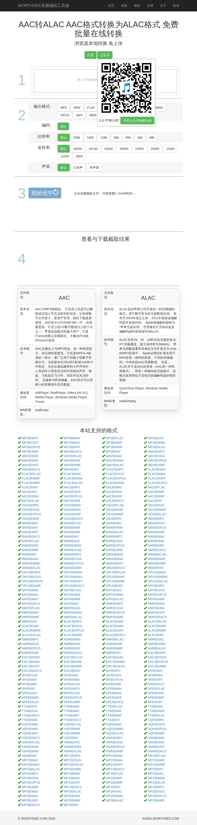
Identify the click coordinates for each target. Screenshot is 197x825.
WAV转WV (71, 469)
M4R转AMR (114, 550)
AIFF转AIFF (30, 599)
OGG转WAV (72, 505)
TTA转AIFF (72, 715)
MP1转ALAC (157, 782)
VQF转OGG (156, 724)
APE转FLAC (156, 688)
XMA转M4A (156, 742)
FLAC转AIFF (157, 478)
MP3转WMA (156, 442)
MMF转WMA (73, 612)
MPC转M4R (156, 760)
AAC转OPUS (73, 496)
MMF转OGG (114, 608)
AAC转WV (155, 501)
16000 (155, 149)
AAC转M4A (114, 492)
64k (140, 137)
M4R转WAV (156, 536)
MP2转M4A (30, 796)
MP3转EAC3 (73, 451)
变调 (150, 5)
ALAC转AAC (30, 626)
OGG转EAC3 (73, 518)
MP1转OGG (30, 778)
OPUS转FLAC (116, 572)
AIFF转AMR (156, 599)
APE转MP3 (72, 688)
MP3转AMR (30, 451)
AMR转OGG (30, 644)
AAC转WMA (30, 496)
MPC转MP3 (72, 755)
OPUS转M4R (115, 577)
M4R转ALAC (73, 550)
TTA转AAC (155, 706)
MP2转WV (71, 805)
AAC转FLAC (156, 487)
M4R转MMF (30, 550)
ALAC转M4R (157, 626)
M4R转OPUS (115, 545)
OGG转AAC (156, 505)
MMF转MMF (30, 617)
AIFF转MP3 (156, 585)
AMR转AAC (156, 639)
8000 (79, 156)
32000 (108, 149)
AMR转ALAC (157, 648)
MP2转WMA (114, 796)
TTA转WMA (156, 711)
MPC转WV (155, 769)
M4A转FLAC (73, 523)
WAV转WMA (114, 460)
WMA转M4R (156, 559)
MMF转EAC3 (157, 617)
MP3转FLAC (114, 438)
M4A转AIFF (30, 532)
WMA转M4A (114, 559)
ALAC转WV (156, 635)
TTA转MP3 (29, 706)
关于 (163, 5)
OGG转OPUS (31, 514)
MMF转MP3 (114, 603)
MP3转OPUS (31, 447)
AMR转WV (113, 653)
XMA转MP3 (114, 738)
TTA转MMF (114, 715)
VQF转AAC (114, 724)
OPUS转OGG (31, 577)
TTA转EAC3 (72, 720)
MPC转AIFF (114, 764)
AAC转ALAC (30, 501)
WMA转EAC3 (115, 568)
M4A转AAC (114, 523)
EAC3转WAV (31, 657)
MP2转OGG (156, 791)
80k (128, 137)
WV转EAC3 (156, 684)
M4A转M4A (30, 527)
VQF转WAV (30, 724)
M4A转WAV (30, 523)
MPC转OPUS (73, 764)
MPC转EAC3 (115, 769)
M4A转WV (71, 536)
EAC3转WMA (115, 662)
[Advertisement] (99, 220)
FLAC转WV (30, 487)
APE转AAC (30, 693)
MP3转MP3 (30, 438)
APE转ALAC (30, 702)
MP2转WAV (30, 791)
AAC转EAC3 (114, 501)
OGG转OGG (30, 509)
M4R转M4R (30, 545)
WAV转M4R (72, 460)
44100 (93, 149)
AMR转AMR (30, 653)
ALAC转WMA (31, 630)
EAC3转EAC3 (31, 670)
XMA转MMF (30, 751)
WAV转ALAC (115, 465)
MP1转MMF (114, 782)
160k (90, 137)
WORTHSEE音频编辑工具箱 (43, 5)
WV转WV (28, 688)
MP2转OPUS (157, 796)
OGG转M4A (72, 509)
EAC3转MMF (73, 666)
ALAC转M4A (114, 626)
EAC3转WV (72, 670)
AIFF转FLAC (73, 590)
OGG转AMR (30, 518)
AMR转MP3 (30, 639)
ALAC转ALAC (31, 635)
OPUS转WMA (158, 577)
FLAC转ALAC (73, 483)
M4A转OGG (156, 523)
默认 (64, 137)
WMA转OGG (73, 559)
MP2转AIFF (30, 800)
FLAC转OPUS (116, 478)
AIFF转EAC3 (31, 603)
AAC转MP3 (72, 487)
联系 (176, 5)
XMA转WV (29, 755)
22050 (139, 149)
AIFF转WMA (114, 594)
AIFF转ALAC (115, 599)
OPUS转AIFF (73, 581)
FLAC (91, 107)
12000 (170, 149)
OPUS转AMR (31, 585)
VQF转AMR (156, 733)
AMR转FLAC (115, 639)
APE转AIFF (114, 697)
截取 (137, 5)
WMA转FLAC (157, 554)
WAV (77, 107)
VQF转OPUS (157, 729)
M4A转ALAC (114, 532)
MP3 (64, 107)
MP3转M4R (114, 442)
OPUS (65, 115)
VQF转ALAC (114, 733)
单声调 (94, 167)
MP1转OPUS (31, 782)
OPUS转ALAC (158, 581)
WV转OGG (113, 675)
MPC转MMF (156, 764)
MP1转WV (113, 787)
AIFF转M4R (72, 594)
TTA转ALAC (156, 715)
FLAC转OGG (115, 474)
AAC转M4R (156, 492)
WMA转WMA (31, 563)
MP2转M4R (72, 796)
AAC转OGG (72, 492)
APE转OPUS (73, 697)
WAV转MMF (72, 465)
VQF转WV (71, 738)
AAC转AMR (72, 501)
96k (116, 137)
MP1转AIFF (72, 782)
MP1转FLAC (114, 773)
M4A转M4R (72, 527)
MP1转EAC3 (73, 787)
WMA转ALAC (31, 568)
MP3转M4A (72, 442)
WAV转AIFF (30, 465)
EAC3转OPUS (158, 662)
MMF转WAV (156, 603)
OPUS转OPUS (32, 581)
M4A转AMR (156, 532)
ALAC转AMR (73, 635)
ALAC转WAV (115, 621)
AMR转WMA (156, 644)
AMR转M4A (72, 644)
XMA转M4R (30, 747)
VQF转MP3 (156, 720)
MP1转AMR (30, 787)
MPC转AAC (30, 760)
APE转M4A (114, 693)
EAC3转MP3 (157, 653)
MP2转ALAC (114, 800)
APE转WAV (114, 688)
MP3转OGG (30, 442)
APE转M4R (156, 693)
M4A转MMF (72, 532)
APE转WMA (30, 697)
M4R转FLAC (30, 541)
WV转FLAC (30, 675)
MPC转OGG (72, 760)
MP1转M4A (72, 778)
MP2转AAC (114, 791)
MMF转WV (29, 621)
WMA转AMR (73, 568)
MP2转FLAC (73, 791)
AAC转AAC (30, 492)
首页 (111, 5)
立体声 (78, 167)
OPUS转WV (114, 585)
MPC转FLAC (157, 755)
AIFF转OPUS (157, 594)
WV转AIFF (155, 679)
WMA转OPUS (74, 563)
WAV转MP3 (156, 451)
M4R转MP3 (114, 536)
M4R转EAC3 (157, 550)
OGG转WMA (157, 509)
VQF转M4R (72, 729)
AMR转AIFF (72, 648)
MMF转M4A (156, 608)
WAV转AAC (114, 456)
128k (103, 137)
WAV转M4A (30, 460)
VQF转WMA (114, 729)
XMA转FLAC (31, 742)
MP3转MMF (114, 447)
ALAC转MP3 (72, 621)
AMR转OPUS (31, 648)
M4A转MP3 (156, 518)
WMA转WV (156, 568)
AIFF (79, 115)
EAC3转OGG (157, 657)
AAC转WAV (114, 487)
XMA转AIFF (156, 747)
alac (63, 126)
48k (151, 137)
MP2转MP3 (156, 787)
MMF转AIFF (156, 612)
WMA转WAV (114, 554)
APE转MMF (156, 697)
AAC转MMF (156, 496)
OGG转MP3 (30, 505)
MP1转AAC (156, 773)
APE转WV (155, 702)
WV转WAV (155, 670)
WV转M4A (155, 675)
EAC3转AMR (157, 666)
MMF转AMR (114, 617)
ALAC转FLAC (157, 621)
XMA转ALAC (73, 751)
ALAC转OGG (73, 626)
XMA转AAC (72, 742)
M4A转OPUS (157, 527)
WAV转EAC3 (31, 469)
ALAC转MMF (157, 630)
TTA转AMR (30, 720)
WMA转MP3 (72, 554)
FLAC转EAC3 (157, 483)
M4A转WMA (114, 527)
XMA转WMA (73, 747)
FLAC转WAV (157, 469)
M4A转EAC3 (30, 536)
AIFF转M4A (30, 594)
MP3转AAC (156, 438)
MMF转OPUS (115, 612)
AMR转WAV (72, 639)
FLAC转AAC (73, 474)
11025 (65, 156)
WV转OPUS (114, 679)
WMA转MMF (157, 563)
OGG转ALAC (157, 514)
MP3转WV (113, 451)
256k (76, 137)
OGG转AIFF (72, 514)
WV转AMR (113, 684)
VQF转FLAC (73, 724)
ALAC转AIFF (115, 630)
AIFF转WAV (30, 590)
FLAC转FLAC (31, 474)
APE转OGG (72, 693)
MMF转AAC (72, 608)
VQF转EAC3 (30, 738)
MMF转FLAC (31, 608)
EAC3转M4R (73, 662)
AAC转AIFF (114, 496)
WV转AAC (71, 675)
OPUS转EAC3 (74, 585)
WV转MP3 (113, 670)
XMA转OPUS (115, 747)
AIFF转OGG (156, 590)
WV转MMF (29, 684)
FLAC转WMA (73, 478)
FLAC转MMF (31, 483)
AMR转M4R (114, 644)
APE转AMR (72, 702)
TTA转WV (113, 720)
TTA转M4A (71, 711)
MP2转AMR (156, 800)
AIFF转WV (71, 603)
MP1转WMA (156, 778)
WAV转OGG (156, 456)
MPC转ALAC (31, 769)
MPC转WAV (114, 755)
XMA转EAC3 (157, 751)
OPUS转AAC (157, 572)
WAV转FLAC (73, 456)
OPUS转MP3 (31, 572)
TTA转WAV (72, 706)
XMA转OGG (114, 742)
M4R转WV (29, 554)
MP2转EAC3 (30, 805)
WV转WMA (72, 679)
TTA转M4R (113, 711)
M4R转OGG (114, 541)
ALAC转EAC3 (115, 635)
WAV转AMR (156, 465)
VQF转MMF (72, 733)
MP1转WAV (72, 773)
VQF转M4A (30, 729)
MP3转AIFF (72, 447)
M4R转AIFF (156, 545)
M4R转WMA (72, 545)
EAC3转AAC (114, 657)
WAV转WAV (30, 456)
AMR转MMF (114, 648)
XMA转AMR (114, 751)
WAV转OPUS (157, 460)
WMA (159, 107)
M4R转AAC (72, 541)
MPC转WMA (30, 764)
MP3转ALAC (157, 447)
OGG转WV (113, 518)
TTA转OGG (30, 711)
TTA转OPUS (30, 715)
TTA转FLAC (114, 706)
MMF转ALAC (73, 617)
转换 (124, 5)
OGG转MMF (114, 514)
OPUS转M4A (73, 577)
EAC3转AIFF (31, 666)
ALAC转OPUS (74, 630)
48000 (77, 149)
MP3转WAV (72, 438)
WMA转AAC (30, 559)
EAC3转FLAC (73, 657)
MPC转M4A (114, 760)
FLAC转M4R (30, 478)
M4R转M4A (156, 541)
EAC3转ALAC (115, 666)
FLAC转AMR (115, 483)
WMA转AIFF (114, 563)
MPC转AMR (72, 769)
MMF (93, 115)
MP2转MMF (72, 800)
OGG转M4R (114, 509)
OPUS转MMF (115, 581)
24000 (124, 149)
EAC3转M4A (30, 662)
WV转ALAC (72, 684)
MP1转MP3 (30, 773)
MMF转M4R (30, 612)
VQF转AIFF (30, 733)
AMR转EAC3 (73, 653)
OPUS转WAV (73, 572)
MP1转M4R (114, 778)
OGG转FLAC (115, 505)
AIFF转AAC (114, 590)
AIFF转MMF (72, 599)
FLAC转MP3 (114, 469)
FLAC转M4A (157, 474)
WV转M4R (29, 679)
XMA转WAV (156, 738)
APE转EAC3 (114, 702)
